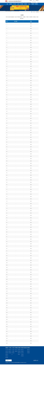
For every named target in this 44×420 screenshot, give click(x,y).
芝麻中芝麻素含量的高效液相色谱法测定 (15, 392)
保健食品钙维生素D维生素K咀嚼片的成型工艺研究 (16, 61)
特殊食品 (19, 406)
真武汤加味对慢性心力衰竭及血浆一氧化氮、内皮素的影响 (16, 239)
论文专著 (22, 408)
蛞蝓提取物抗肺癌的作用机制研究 (15, 367)
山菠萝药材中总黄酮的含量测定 (15, 341)
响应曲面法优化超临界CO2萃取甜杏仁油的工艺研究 (16, 296)
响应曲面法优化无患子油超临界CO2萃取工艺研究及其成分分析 (16, 300)
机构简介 (7, 403)
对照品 (19, 409)
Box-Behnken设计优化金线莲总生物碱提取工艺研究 (16, 157)
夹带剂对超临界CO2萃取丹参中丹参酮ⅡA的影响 (16, 379)
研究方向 (16, 405)
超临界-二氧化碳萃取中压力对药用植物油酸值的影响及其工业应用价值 (16, 256)
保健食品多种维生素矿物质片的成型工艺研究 (15, 40)
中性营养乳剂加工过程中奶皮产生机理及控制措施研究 (16, 114)
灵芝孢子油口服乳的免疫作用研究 (15, 183)
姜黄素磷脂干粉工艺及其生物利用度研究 (15, 81)
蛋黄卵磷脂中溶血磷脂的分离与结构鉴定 (15, 106)
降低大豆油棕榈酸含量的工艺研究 (15, 38)
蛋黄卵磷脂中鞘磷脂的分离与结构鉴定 (15, 176)
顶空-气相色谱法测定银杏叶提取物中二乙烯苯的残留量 (16, 118)
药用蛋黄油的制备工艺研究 (16, 220)
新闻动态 (10, 405)
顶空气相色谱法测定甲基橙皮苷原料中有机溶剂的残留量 (16, 274)
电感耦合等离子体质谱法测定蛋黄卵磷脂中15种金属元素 (16, 29)
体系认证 (7, 411)
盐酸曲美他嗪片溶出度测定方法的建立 (15, 331)
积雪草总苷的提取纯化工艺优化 (15, 270)
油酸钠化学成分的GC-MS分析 (15, 311)
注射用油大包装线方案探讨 (16, 169)
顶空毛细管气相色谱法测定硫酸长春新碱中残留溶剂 (16, 373)
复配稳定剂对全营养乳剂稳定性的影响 (15, 91)
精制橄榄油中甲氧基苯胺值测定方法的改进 (16, 171)
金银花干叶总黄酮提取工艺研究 (15, 188)
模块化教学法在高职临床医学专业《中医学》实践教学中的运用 (16, 344)
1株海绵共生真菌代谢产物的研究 (15, 148)
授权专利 (22, 405)
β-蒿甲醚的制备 (15, 323)
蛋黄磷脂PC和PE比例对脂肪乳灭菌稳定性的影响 (16, 86)
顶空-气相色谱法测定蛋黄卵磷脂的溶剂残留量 (15, 195)
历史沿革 (7, 406)
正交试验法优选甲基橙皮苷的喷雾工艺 (15, 201)
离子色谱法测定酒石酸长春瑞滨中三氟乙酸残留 (15, 245)
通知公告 (10, 406)
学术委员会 (13, 409)
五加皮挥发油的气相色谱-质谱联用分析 (15, 250)
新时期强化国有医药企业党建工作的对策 (15, 67)
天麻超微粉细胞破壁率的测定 (15, 88)
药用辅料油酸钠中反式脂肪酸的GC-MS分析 (15, 313)
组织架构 (7, 408)
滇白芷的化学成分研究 (15, 153)
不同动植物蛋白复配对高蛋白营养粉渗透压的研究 (16, 46)
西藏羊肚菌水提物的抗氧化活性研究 (16, 93)
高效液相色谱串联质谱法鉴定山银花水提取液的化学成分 (16, 306)
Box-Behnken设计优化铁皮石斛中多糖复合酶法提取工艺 (16, 231)
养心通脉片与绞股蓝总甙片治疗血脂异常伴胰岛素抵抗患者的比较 (16, 335)
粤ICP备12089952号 (8, 418)
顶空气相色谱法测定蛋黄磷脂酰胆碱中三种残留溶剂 (16, 57)
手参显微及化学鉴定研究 (15, 104)
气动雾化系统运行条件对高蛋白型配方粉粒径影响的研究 (16, 64)
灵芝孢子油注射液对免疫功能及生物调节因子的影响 (16, 289)
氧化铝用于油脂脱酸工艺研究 (15, 51)
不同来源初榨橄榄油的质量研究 (15, 75)
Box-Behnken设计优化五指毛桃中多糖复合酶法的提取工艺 (16, 124)
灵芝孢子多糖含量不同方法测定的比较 (15, 185)
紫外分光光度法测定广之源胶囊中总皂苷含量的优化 (16, 79)
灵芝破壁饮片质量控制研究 (16, 111)
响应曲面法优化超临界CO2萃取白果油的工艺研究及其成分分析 (16, 348)
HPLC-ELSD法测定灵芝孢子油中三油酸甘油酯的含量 (16, 329)
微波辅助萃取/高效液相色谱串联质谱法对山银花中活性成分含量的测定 (16, 293)
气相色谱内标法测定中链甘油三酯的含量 (15, 178)
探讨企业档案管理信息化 (15, 258)
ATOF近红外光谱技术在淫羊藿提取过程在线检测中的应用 (16, 215)
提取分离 (19, 408)
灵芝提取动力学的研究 (15, 353)
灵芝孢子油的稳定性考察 (15, 203)
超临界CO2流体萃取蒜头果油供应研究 (15, 190)
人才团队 (13, 406)
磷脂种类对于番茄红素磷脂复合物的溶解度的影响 (16, 73)
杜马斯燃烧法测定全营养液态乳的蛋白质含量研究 (16, 49)
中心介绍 (7, 405)
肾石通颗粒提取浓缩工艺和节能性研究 (15, 283)
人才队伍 (13, 403)
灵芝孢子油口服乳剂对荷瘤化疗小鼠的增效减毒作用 (16, 146)
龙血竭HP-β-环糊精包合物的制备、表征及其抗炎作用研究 (16, 134)
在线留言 (28, 408)
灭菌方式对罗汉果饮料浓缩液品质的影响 (15, 164)
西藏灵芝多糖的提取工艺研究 (15, 222)
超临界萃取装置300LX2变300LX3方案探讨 (16, 281)
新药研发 (19, 405)
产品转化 (22, 409)
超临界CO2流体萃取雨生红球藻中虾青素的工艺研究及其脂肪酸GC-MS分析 (16, 399)
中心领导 (13, 405)
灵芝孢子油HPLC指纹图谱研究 (15, 362)
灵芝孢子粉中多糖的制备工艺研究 (15, 227)
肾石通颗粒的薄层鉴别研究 (16, 355)
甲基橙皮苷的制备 (15, 268)
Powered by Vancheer (15, 418)
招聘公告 (28, 405)
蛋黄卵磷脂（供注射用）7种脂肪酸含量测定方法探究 (16, 44)
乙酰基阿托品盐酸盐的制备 (16, 263)
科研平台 (7, 409)
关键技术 (16, 406)
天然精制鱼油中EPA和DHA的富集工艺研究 (16, 99)
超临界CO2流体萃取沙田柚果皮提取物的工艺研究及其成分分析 (16, 396)
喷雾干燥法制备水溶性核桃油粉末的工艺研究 (15, 166)
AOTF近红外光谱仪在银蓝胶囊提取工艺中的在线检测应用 (16, 198)
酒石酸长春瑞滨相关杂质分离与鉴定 (16, 276)
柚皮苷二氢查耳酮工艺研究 (16, 365)
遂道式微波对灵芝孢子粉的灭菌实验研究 (15, 233)
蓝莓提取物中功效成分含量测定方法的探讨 (16, 151)
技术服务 (19, 403)
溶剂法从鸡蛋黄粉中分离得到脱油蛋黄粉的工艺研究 (16, 97)
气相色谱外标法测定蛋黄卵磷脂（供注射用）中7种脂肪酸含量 (16, 33)
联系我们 (28, 403)
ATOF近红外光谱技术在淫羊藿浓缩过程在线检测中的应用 (16, 211)
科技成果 (22, 403)
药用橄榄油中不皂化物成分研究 (15, 136)
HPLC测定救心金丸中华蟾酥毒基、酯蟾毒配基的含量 (16, 338)
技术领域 (16, 403)
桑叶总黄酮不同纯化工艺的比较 (15, 225)
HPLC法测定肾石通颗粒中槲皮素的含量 (15, 325)
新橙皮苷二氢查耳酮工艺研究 (15, 208)
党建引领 (25, 403)
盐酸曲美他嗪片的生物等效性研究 (15, 265)
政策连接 (10, 408)
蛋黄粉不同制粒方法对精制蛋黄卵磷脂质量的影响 (16, 318)
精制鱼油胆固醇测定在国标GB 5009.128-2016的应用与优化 (16, 70)
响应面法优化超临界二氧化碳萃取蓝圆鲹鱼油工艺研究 (16, 130)
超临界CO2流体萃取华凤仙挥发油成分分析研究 (15, 320)
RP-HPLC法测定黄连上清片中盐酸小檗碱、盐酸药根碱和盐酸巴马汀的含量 (16, 377)
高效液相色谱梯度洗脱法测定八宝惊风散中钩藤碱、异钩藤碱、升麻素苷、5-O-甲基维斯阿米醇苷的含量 (16, 160)
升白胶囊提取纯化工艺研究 (16, 390)
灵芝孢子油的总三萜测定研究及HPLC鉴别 (16, 360)
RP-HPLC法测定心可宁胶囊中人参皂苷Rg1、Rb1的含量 (16, 385)
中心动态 (10, 403)
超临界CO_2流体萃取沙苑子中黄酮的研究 (16, 252)
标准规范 (22, 406)
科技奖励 (22, 411)
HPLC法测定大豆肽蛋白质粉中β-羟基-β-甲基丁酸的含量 (16, 142)
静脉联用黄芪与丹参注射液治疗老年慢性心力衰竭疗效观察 (16, 243)
